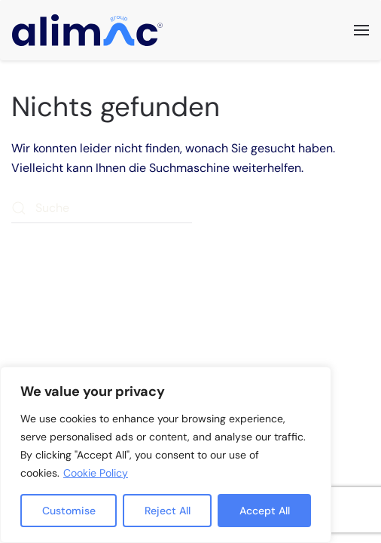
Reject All (167, 510)
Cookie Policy (95, 473)
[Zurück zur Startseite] (87, 30)
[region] (165, 455)
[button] (361, 30)
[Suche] (101, 208)
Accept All (264, 510)
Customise (69, 510)
